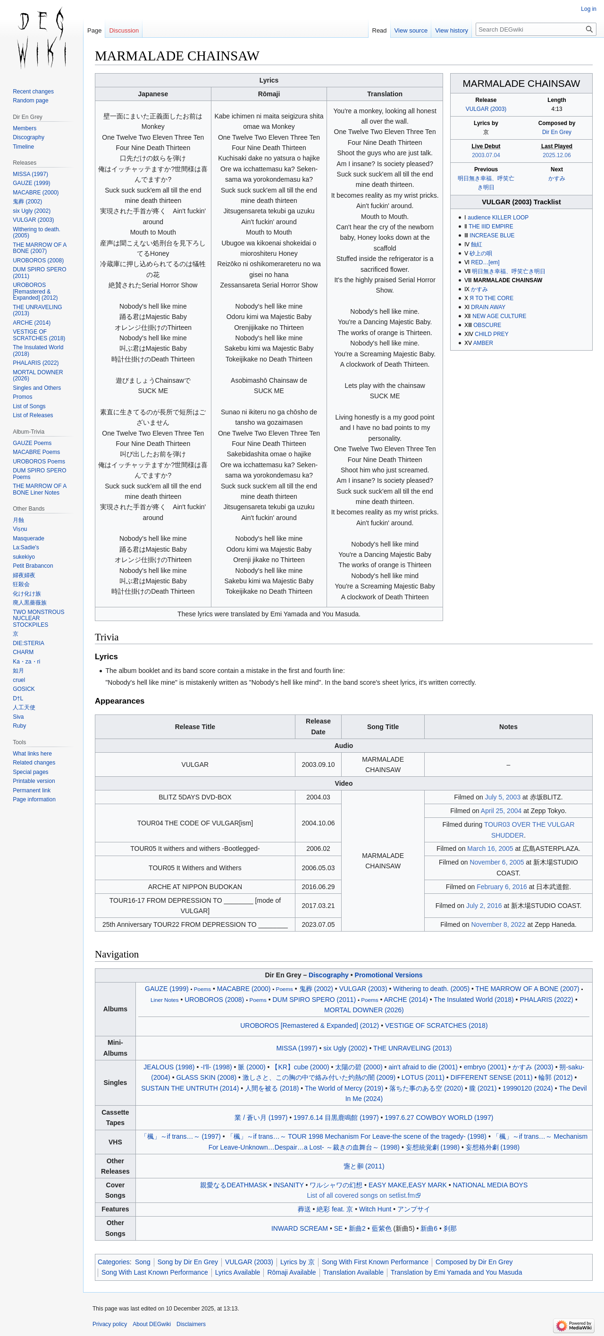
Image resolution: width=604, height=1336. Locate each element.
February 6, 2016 (502, 887)
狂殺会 (21, 584)
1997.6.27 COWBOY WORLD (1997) (439, 1117)
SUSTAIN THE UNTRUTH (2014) (190, 1088)
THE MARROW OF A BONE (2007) (527, 988)
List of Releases (33, 415)
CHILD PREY (491, 334)
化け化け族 (27, 593)
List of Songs (29, 406)
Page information (34, 799)
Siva (18, 717)
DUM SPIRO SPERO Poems (39, 473)
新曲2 (357, 1228)
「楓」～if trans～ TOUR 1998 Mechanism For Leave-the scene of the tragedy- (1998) (357, 1136)
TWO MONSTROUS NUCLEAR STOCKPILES (38, 618)
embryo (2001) (485, 1067)
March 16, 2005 (490, 848)
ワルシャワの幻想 (336, 1185)
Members (24, 128)
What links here (32, 753)
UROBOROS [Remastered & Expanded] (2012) (309, 1025)
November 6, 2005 (497, 862)
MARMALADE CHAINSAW (507, 280)
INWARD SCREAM (299, 1228)
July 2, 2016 (484, 905)
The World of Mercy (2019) (344, 1088)
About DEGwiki (152, 1324)
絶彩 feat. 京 (335, 1209)
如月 (18, 670)
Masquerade (28, 538)
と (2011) (364, 1166)
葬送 (304, 1209)
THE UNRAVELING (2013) (412, 1048)
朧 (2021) (482, 1088)
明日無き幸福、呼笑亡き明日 (508, 271)
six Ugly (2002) (345, 1048)
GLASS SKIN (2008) (206, 1077)
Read (379, 30)
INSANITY (288, 1185)
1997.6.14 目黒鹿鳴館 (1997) (336, 1117)
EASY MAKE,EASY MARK (408, 1185)
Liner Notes (165, 1000)
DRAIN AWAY (488, 307)
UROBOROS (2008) (214, 999)
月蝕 (18, 520)
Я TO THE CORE (491, 298)
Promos (22, 397)
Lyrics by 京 (297, 1262)
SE (338, 1228)
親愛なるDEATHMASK (233, 1185)
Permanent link (31, 790)
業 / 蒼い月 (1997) (261, 1117)
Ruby (19, 726)
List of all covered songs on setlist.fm (361, 1195)
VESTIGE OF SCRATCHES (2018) (436, 1025)
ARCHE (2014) (406, 999)
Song (143, 1262)
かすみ (556, 178)
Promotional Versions (389, 975)
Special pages (30, 772)
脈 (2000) (251, 1067)
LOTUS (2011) (423, 1077)
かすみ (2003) (532, 1067)
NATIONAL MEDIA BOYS (490, 1185)
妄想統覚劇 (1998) (433, 1147)
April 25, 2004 (501, 811)
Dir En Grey (556, 132)
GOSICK (24, 689)
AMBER (483, 343)
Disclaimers (191, 1324)
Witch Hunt (375, 1209)
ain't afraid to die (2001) (423, 1067)
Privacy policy (109, 1324)
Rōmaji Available (291, 1272)
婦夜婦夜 (24, 575)
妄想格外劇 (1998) (493, 1147)
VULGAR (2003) (486, 109)
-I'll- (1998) (216, 1067)
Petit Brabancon (33, 566)
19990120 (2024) (528, 1088)
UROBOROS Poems (39, 461)
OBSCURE (487, 325)
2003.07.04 (486, 155)
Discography (329, 975)
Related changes (34, 762)
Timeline (23, 146)
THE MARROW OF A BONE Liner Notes (39, 489)
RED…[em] (485, 262)
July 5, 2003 (503, 797)
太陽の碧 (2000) (358, 1067)
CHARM (23, 652)
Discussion (124, 30)
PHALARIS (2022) (546, 999)
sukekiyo (24, 557)
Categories (114, 1262)
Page (94, 30)
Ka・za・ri (26, 661)
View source (411, 30)
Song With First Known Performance (375, 1262)
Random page (30, 100)
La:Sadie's (26, 547)
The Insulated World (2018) (473, 999)
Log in (588, 9)
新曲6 (428, 1228)
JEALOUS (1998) (168, 1067)
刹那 (450, 1228)
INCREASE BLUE (492, 235)
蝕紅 (476, 244)
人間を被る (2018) (272, 1088)
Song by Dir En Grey (188, 1262)
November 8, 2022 (498, 924)
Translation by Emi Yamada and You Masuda (456, 1272)
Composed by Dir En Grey (474, 1262)
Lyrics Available (237, 1272)
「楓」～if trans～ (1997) (181, 1136)
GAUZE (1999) (167, 988)
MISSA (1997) (296, 1048)
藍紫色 (382, 1228)
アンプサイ (413, 1209)
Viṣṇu (20, 529)
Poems (202, 989)
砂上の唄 (481, 253)
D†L (18, 698)
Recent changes (33, 91)
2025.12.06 (557, 155)
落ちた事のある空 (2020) (426, 1088)
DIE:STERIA (28, 643)
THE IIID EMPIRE (491, 226)
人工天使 (24, 707)
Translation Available (353, 1272)
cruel (19, 680)
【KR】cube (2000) (300, 1067)
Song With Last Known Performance (154, 1272)
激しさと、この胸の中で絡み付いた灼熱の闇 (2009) (319, 1077)
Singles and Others (37, 388)
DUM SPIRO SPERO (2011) (314, 999)
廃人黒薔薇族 (30, 602)
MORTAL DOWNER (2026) (364, 1010)
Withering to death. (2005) (431, 988)
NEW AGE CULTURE (499, 316)
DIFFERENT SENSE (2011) (492, 1077)
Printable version (34, 781)
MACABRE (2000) (244, 988)
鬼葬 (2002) (316, 988)
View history (451, 30)
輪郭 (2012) (555, 1077)
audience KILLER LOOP (498, 217)
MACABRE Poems (36, 452)
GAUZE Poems (32, 443)
